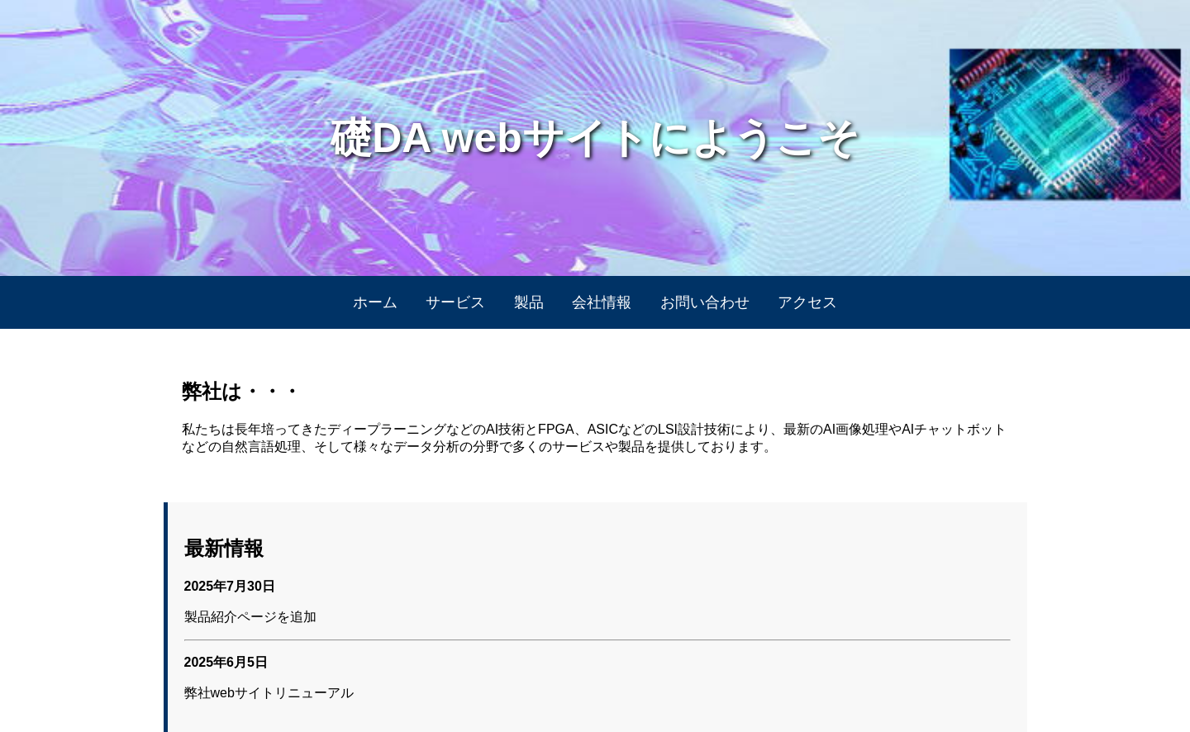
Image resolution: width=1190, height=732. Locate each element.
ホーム (375, 302)
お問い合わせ (705, 302)
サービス (455, 302)
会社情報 (601, 302)
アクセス (807, 302)
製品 (529, 302)
